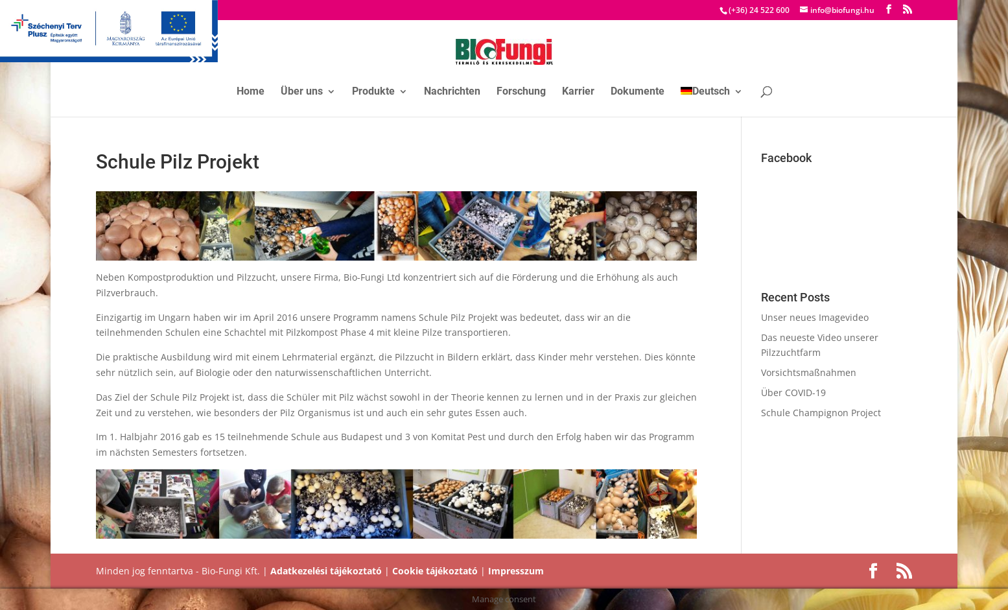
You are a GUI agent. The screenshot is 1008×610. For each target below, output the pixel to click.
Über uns (302, 92)
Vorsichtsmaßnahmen (808, 372)
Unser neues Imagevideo (815, 317)
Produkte (373, 92)
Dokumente (637, 92)
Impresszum (516, 571)
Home (250, 92)
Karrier (578, 92)
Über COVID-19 (793, 392)
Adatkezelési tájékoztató (326, 571)
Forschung (521, 92)
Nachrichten (452, 92)
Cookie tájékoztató (435, 571)
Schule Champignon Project (821, 412)
